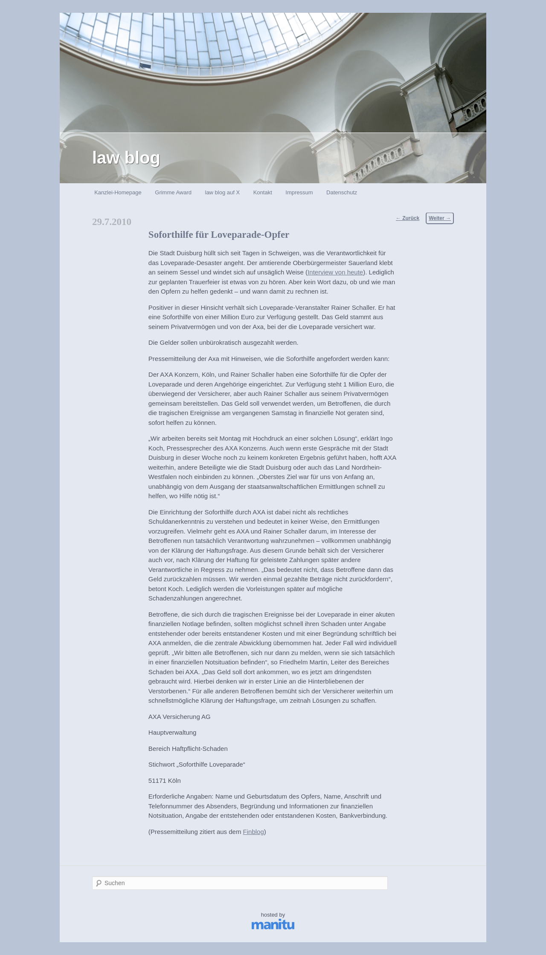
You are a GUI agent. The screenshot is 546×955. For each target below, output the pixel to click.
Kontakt (262, 192)
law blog (126, 157)
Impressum (299, 192)
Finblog (253, 831)
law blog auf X (222, 192)
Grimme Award (173, 192)
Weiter (440, 218)
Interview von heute (335, 272)
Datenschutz (341, 192)
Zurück (407, 218)
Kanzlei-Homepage (118, 192)
